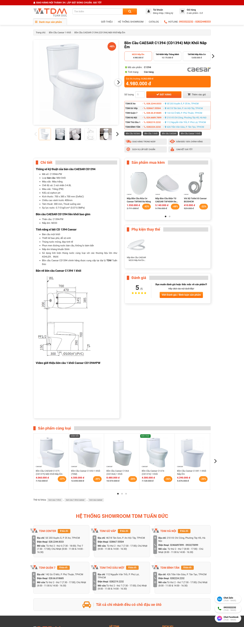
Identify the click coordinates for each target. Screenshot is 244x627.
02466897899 (177, 545)
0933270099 (192, 545)
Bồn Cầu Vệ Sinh (133, 133)
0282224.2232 (152, 127)
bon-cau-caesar (95, 500)
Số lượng (129, 94)
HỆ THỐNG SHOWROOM (130, 21)
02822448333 (203, 21)
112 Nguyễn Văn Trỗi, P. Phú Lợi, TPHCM (185, 122)
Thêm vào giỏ (197, 94)
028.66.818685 (152, 113)
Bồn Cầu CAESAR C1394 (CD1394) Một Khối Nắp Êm (99, 32)
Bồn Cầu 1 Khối (150, 133)
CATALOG (154, 21)
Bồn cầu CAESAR (169, 133)
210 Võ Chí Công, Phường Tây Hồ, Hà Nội (185, 117)
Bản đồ (64, 531)
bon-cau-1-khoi (55, 500)
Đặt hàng (163, 94)
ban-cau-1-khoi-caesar (75, 500)
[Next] (118, 82)
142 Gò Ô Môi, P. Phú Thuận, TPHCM (183, 113)
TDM (108, 260)
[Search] (130, 11)
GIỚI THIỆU (107, 21)
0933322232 (186, 21)
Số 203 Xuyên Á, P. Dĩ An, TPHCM (182, 103)
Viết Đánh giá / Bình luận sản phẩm (181, 294)
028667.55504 (152, 108)
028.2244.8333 (152, 103)
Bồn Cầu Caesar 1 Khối (60, 32)
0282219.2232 (152, 122)
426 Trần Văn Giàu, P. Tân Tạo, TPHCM (184, 127)
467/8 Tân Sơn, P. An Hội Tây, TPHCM (184, 108)
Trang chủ (40, 32)
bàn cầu (51, 177)
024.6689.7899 (152, 117)
